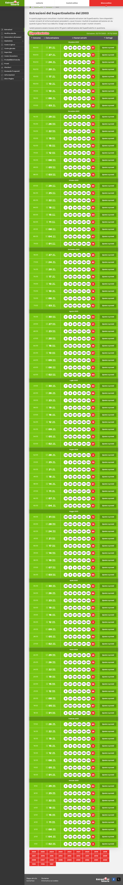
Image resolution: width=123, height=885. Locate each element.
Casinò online (72, 3)
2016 (43, 856)
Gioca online (106, 3)
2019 (96, 851)
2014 (61, 856)
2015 (51, 856)
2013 (69, 856)
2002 (87, 860)
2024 (52, 851)
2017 (34, 856)
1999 (34, 864)
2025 (43, 851)
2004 (69, 860)
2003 (78, 860)
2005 (61, 860)
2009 (105, 856)
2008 (34, 860)
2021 (78, 851)
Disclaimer (45, 878)
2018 (105, 851)
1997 (51, 864)
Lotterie (39, 3)
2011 (87, 856)
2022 (69, 851)
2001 (96, 860)
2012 (78, 856)
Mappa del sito (31, 878)
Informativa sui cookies (49, 881)
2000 (105, 860)
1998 (43, 864)
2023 (61, 851)
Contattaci (30, 881)
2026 (34, 851)
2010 (96, 856)
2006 (52, 860)
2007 (43, 860)
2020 (87, 851)
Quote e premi (108, 47)
